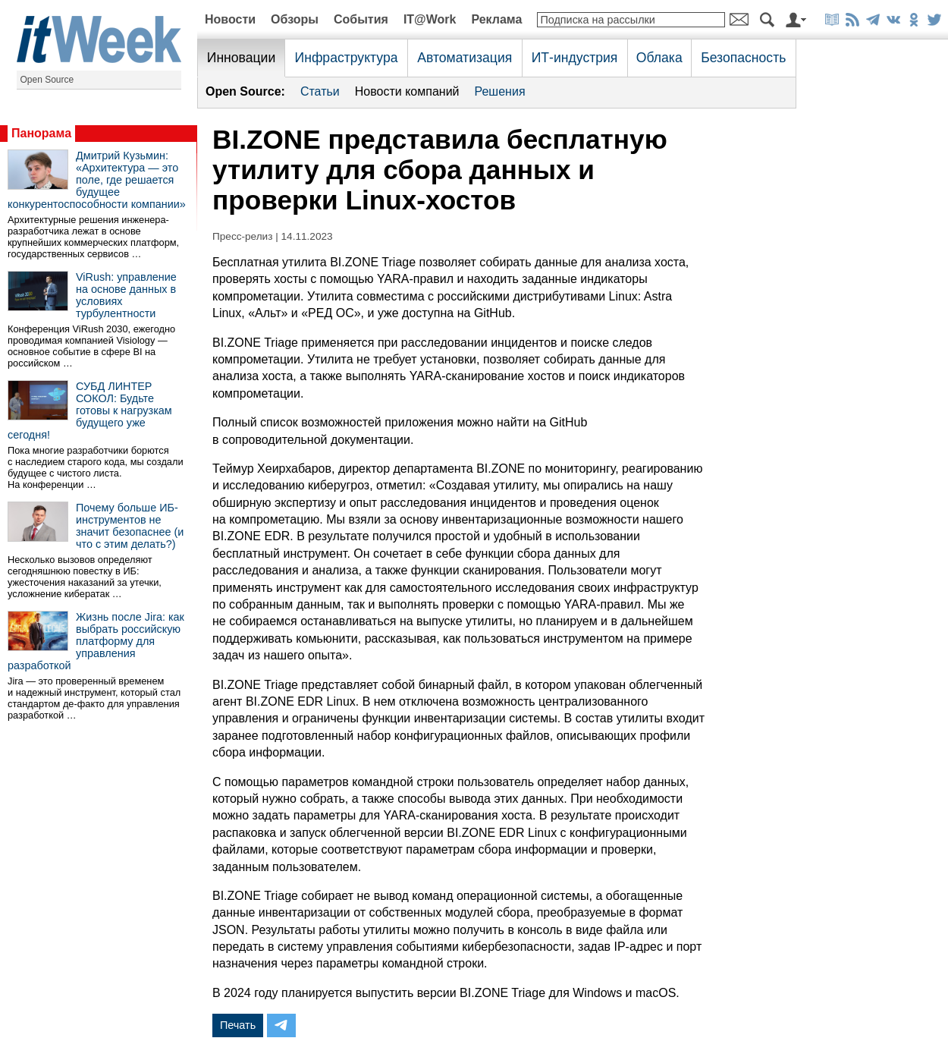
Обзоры (295, 19)
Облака (659, 57)
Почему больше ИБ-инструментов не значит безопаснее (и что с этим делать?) (130, 526)
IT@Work (430, 19)
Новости (230, 19)
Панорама (41, 133)
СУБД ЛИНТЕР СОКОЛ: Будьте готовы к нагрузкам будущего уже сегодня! (90, 410)
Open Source (47, 79)
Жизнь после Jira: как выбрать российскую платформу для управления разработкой (96, 641)
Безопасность (743, 57)
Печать (238, 1025)
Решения (500, 91)
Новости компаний (407, 91)
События (361, 19)
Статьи (320, 91)
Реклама (496, 19)
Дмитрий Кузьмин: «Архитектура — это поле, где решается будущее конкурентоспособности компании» (97, 179)
